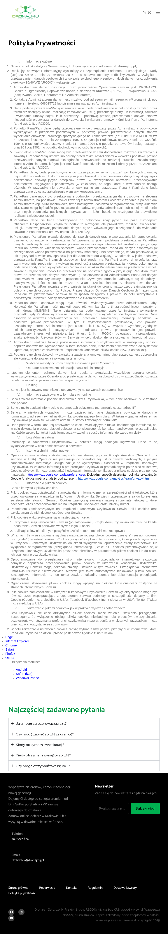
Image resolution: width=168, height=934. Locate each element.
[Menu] (158, 12)
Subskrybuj (145, 808)
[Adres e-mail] (112, 808)
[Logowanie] (149, 12)
